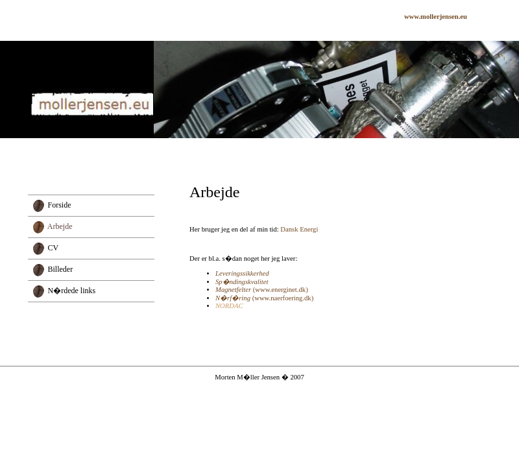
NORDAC (229, 305)
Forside (59, 204)
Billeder (60, 268)
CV (53, 247)
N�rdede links (72, 290)
